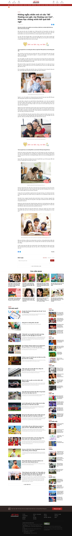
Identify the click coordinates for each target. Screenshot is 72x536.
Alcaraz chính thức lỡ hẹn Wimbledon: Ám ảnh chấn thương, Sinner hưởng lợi (33, 450)
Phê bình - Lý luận (58, 514)
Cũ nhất (53, 257)
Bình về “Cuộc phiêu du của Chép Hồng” (60, 359)
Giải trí (51, 393)
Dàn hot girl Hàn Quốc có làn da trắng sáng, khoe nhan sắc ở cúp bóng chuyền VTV (33, 438)
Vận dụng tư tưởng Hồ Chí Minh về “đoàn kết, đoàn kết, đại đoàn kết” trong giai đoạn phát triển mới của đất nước (60, 327)
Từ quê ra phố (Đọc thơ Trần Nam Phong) (60, 424)
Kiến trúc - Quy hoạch (37, 514)
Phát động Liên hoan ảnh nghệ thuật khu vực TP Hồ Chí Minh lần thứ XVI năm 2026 (60, 499)
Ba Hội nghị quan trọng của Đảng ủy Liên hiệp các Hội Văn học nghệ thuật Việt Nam (60, 320)
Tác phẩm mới (53, 421)
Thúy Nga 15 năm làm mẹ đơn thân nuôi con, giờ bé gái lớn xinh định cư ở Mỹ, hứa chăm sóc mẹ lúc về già (14, 285)
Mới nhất (49, 257)
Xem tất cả (45, 257)
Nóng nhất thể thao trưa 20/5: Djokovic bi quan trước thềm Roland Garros (32, 461)
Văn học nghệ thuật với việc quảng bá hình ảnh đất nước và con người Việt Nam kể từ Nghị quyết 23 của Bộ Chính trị (60, 488)
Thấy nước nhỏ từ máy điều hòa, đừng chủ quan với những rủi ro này (32, 369)
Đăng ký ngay (57, 508)
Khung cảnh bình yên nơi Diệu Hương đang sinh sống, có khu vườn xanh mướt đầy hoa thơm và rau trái (43, 285)
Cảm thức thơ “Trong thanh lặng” (60, 442)
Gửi (52, 260)
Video (51, 449)
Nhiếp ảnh (52, 477)
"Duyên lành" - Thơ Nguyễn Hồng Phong (60, 436)
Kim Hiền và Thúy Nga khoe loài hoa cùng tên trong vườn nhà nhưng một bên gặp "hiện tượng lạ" (28, 285)
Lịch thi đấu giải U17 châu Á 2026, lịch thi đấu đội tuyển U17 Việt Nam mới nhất (33, 404)
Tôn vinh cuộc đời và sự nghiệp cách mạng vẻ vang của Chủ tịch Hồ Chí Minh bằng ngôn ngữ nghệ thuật (60, 314)
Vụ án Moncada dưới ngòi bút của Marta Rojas (60, 387)
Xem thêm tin (27, 484)
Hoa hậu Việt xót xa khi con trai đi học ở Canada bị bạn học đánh (57, 284)
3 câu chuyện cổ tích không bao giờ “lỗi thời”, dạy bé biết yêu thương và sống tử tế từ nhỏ (14, 299)
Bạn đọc (23, 518)
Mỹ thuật (24, 517)
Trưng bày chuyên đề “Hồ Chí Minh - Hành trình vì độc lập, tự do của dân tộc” (60, 332)
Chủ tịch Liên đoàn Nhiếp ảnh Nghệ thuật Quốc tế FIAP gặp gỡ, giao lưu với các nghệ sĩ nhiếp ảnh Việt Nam (60, 494)
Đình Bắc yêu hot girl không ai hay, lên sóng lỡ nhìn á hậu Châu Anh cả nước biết (60, 409)
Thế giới (51, 366)
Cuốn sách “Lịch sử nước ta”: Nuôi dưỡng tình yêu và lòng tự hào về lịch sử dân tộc (60, 431)
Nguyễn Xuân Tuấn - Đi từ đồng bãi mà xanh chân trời (60, 341)
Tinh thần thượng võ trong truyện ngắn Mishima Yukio (60, 381)
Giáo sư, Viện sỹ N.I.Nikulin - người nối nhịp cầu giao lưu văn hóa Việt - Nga (60, 370)
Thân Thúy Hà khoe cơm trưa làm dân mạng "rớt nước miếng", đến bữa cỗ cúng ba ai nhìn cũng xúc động (43, 300)
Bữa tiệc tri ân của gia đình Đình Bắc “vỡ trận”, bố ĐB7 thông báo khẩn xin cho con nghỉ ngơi (60, 416)
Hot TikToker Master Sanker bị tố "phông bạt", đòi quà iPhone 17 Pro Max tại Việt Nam (33, 346)
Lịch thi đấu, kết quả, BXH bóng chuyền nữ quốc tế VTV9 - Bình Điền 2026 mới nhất (32, 427)
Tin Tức (51, 310)
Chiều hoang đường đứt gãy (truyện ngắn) (59, 353)
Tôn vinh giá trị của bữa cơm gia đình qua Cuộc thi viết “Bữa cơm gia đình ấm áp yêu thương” (57, 300)
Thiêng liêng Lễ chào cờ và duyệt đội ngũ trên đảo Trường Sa (60, 480)
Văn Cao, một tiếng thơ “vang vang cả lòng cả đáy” (60, 347)
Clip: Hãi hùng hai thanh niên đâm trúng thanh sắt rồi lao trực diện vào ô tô (33, 392)
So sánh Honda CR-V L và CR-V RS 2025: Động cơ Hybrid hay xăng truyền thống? (60, 459)
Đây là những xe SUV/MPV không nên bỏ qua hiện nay (60, 465)
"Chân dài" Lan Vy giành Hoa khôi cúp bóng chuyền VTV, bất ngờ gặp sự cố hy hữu (33, 335)
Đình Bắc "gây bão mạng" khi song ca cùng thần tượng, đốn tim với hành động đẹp (60, 403)
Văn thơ (51, 338)
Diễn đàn (34, 518)
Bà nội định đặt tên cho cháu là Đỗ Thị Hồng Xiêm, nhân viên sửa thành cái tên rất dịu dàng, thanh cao (28, 300)
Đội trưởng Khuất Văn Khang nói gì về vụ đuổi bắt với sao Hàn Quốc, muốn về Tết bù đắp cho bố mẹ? (60, 398)
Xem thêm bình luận (36, 266)
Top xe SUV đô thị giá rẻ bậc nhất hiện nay (60, 470)
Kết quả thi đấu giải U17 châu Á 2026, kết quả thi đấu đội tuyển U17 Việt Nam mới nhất (33, 415)
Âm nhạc (34, 517)
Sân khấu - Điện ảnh (47, 517)
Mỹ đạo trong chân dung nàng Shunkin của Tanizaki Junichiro (60, 375)
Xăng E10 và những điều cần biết (30, 322)
